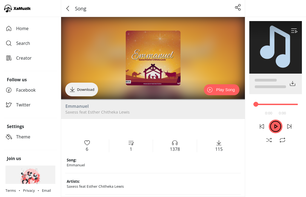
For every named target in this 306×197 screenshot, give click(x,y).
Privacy (29, 190)
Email (46, 190)
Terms (10, 190)
